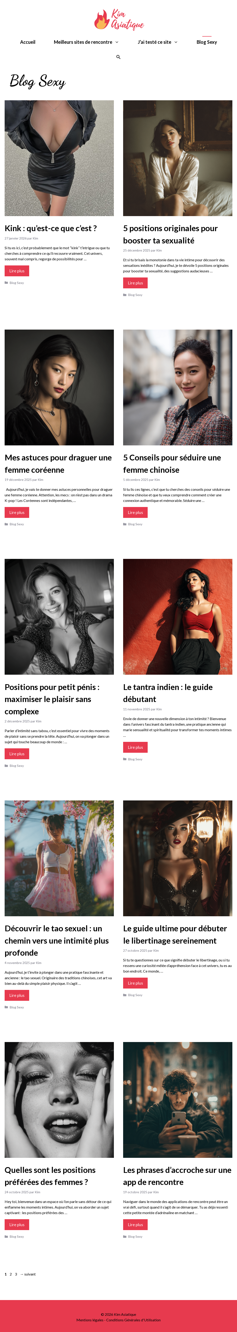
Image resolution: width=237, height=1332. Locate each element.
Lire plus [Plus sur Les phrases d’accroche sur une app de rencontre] (135, 1224)
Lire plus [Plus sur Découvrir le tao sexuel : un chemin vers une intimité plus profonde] (17, 995)
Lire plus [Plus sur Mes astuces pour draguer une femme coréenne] (17, 512)
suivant (28, 1274)
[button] (118, 57)
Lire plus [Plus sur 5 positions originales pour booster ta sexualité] (135, 282)
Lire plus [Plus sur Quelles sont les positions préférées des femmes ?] (17, 1224)
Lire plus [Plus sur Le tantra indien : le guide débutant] (135, 747)
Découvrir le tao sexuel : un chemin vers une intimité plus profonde (57, 940)
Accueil (27, 42)
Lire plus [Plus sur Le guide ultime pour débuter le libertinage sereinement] (135, 983)
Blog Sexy (207, 42)
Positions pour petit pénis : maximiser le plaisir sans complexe (52, 699)
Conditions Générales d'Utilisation (133, 1320)
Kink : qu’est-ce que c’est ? (51, 228)
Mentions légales (89, 1320)
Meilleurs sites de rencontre (91, 42)
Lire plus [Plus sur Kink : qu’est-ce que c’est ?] (17, 270)
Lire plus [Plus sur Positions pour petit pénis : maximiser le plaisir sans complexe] (17, 753)
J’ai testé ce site (162, 42)
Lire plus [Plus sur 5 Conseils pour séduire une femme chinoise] (135, 512)
